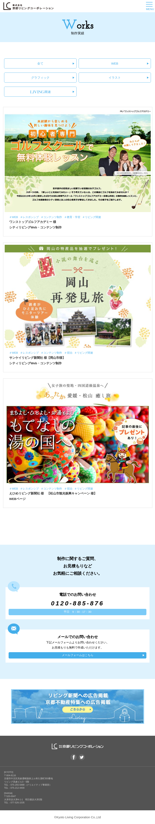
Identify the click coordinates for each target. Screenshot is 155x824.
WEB (114, 63)
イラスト (115, 77)
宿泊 (69, 352)
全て (40, 63)
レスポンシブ (31, 217)
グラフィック (40, 77)
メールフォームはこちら (77, 655)
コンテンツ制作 (52, 217)
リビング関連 (93, 217)
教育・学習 (73, 217)
